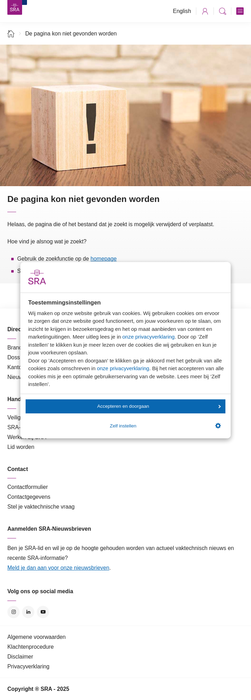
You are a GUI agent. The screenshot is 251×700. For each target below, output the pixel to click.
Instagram (13, 612)
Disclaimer (20, 657)
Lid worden (20, 447)
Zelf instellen (165, 425)
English (182, 11)
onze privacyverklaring (148, 337)
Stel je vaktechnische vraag (41, 507)
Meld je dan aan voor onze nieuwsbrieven (58, 568)
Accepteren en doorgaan (159, 406)
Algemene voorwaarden (36, 637)
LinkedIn (28, 612)
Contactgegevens (28, 497)
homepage (103, 259)
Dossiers (18, 357)
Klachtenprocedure (30, 647)
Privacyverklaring (28, 666)
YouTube (43, 612)
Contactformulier (27, 487)
